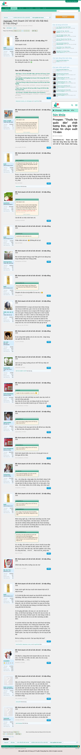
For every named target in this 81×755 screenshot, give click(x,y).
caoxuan (23, 91)
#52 (49, 432)
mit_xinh (6, 342)
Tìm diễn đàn (5, 10)
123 (12, 377)
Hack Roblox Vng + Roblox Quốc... (63, 47)
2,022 (12, 399)
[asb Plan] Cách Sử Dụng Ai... (62, 73)
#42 (49, 147)
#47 (49, 295)
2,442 (12, 479)
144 (12, 692)
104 (33, 30)
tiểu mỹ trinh (59, 28)
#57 (49, 641)
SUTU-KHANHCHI (8, 393)
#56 (49, 568)
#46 (49, 261)
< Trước (15, 30)
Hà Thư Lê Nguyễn (60, 74)
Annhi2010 (6, 661)
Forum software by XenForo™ (14, 748)
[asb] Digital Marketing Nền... (62, 94)
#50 (49, 367)
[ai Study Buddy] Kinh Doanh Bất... (63, 90)
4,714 (12, 427)
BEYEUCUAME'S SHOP (21, 370)
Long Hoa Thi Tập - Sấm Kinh (62, 31)
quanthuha (6, 203)
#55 (49, 553)
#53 (49, 458)
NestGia (23, 81)
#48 (49, 325)
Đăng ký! (64, 16)
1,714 (12, 374)
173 (12, 482)
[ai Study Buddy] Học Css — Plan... (64, 81)
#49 (49, 341)
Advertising (37, 8)
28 (12, 270)
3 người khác (36, 101)
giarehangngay (19, 723)
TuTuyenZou (7, 474)
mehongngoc (29, 101)
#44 (49, 220)
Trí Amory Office (25, 85)
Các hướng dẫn (29, 8)
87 (12, 125)
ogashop (58, 32)
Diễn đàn (14, 8)
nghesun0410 (7, 422)
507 (12, 318)
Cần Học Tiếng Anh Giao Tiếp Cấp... (64, 39)
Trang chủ (7, 8)
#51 (49, 406)
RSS (78, 746)
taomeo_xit (23, 101)
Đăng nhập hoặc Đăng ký (71, 1)
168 (12, 267)
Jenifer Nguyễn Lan (60, 52)
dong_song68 (7, 120)
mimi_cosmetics (8, 687)
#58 (49, 662)
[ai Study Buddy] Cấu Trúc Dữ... (63, 77)
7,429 (12, 208)
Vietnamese (12, 746)
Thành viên (21, 8)
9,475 (12, 348)
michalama (58, 48)
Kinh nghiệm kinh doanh (15, 25)
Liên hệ (44, 8)
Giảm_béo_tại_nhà (8, 312)
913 (12, 351)
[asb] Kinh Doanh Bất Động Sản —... (64, 85)
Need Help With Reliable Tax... (62, 43)
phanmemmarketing (26, 75)
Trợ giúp (63, 746)
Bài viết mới (12, 10)
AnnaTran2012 (19, 644)
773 (12, 55)
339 (12, 723)
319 (12, 575)
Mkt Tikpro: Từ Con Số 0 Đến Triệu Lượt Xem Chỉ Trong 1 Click (33, 73)
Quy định (77, 748)
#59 (49, 698)
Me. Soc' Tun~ (7, 570)
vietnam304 (25, 25)
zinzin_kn (30, 644)
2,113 (12, 670)
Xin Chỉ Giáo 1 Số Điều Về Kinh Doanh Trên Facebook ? (31, 92)
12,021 (12, 667)
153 (12, 402)
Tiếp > (36, 30)
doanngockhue (8, 261)
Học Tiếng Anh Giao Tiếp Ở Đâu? (63, 27)
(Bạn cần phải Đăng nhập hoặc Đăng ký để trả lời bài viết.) (38, 732)
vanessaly (6, 718)
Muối (5, 47)
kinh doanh (9, 28)
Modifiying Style (5, 746)
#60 (49, 720)
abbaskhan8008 (59, 36)
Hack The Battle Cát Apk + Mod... (63, 35)
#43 (49, 183)
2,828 (12, 52)
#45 (49, 243)
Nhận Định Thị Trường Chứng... (63, 51)
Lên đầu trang (74, 746)
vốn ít (14, 28)
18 (12, 695)
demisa (57, 61)
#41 (49, 97)
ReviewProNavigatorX (26, 94)
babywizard (18, 101)
